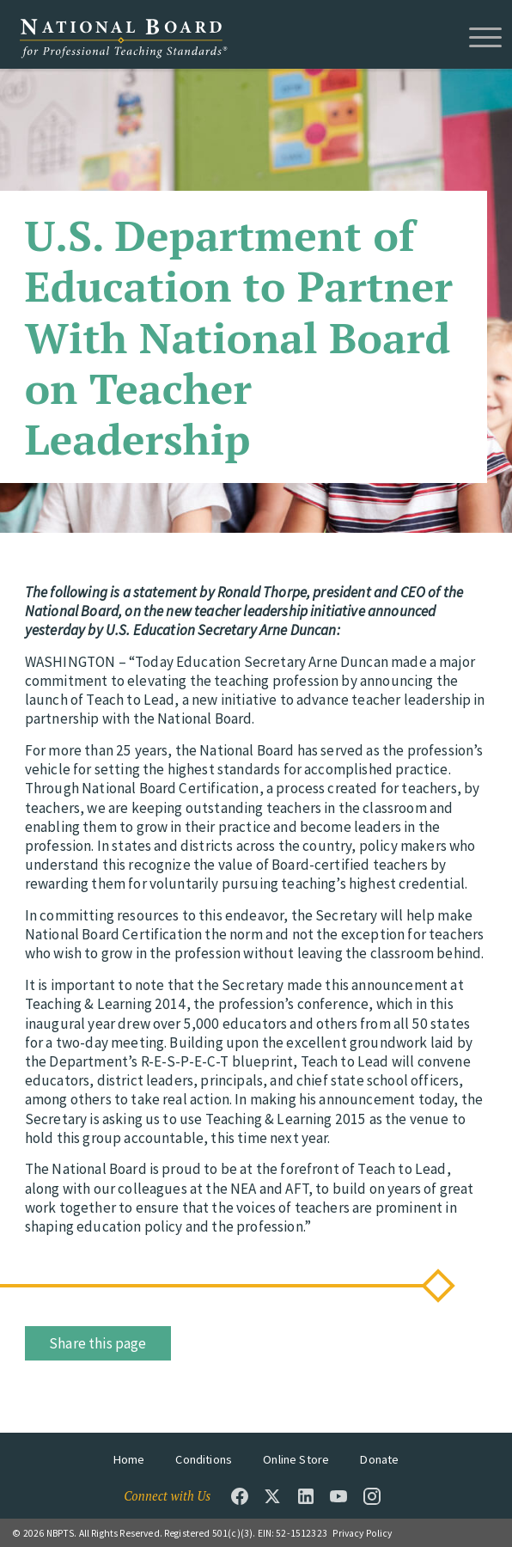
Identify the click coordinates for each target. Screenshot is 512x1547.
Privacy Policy (362, 1533)
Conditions (203, 1459)
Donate (379, 1459)
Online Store (296, 1459)
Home (129, 1459)
